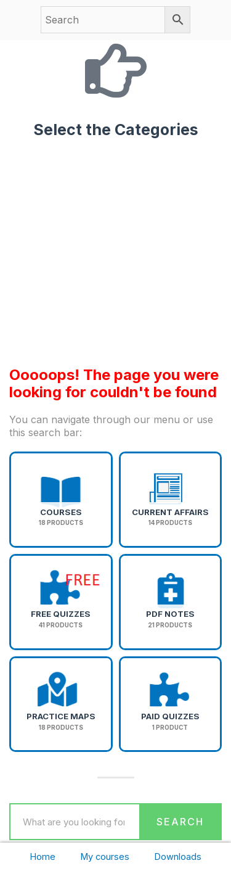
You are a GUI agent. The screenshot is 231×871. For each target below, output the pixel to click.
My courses (104, 856)
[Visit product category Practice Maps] (61, 704)
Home (42, 856)
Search (180, 821)
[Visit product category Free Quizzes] (61, 602)
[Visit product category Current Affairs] (170, 500)
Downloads (177, 856)
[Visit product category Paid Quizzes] (170, 704)
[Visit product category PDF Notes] (170, 602)
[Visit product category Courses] (61, 500)
